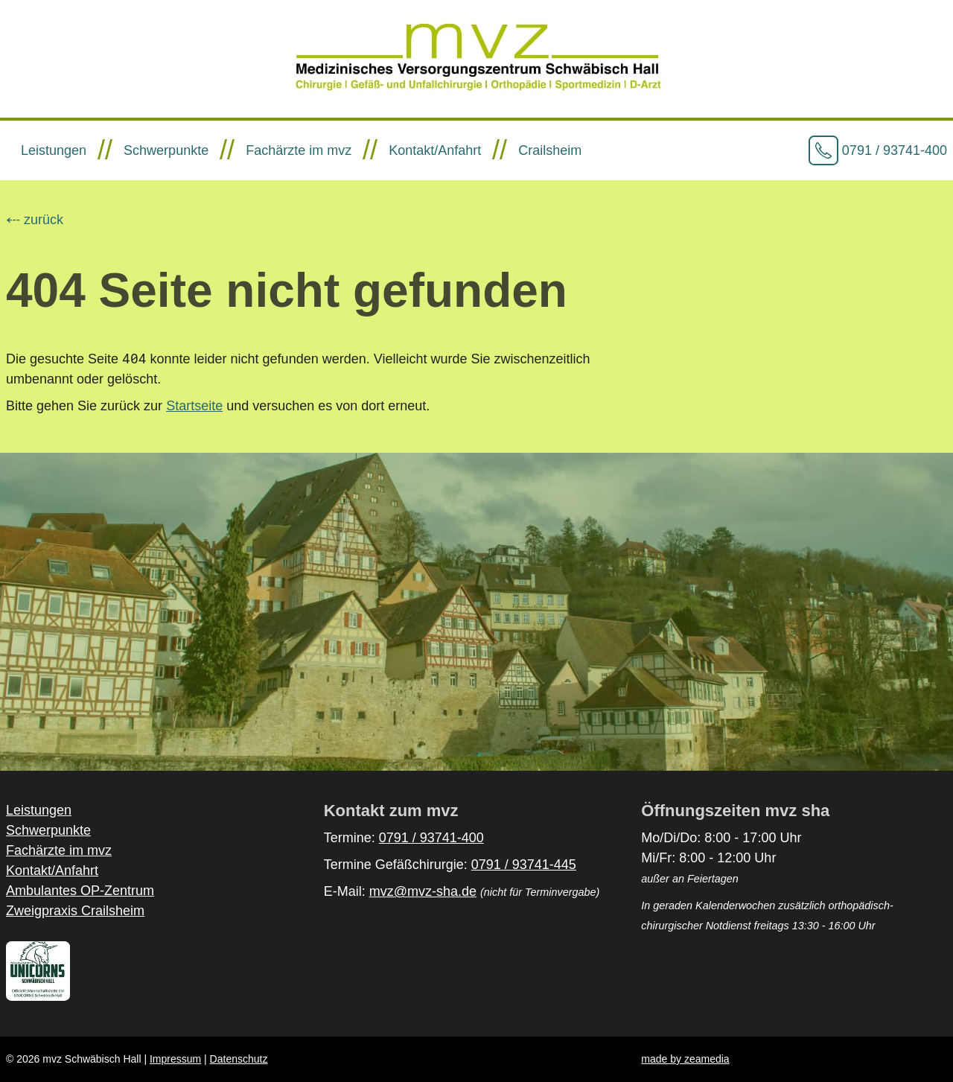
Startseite (194, 405)
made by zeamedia (685, 1059)
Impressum (175, 1059)
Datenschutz (239, 1059)
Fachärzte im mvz (59, 850)
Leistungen (38, 810)
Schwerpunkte (48, 830)
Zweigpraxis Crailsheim (75, 910)
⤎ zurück (34, 219)
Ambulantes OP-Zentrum (80, 890)
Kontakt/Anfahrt (52, 870)
